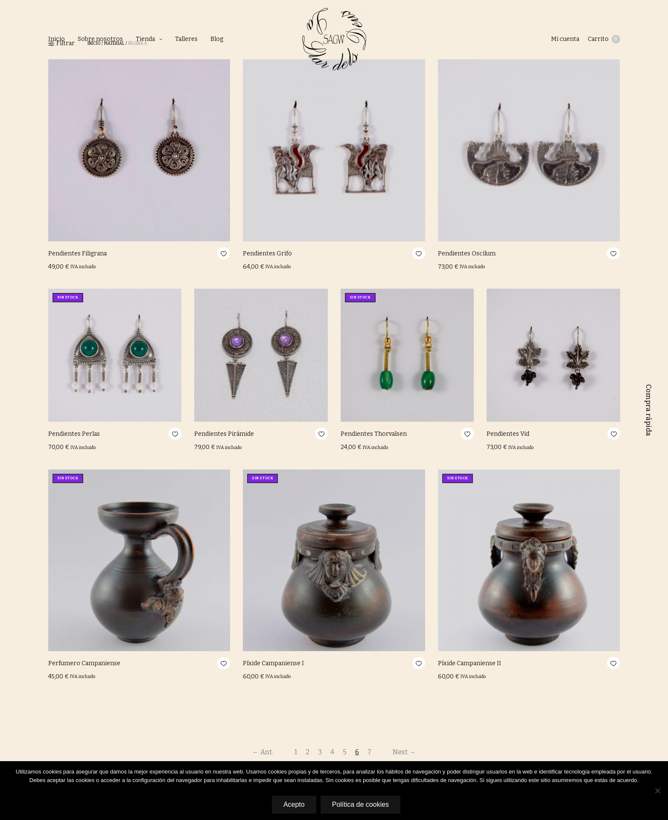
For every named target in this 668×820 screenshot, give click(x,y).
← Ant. (262, 752)
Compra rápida (649, 410)
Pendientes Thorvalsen (374, 434)
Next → (404, 752)
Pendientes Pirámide (224, 434)
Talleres (186, 39)
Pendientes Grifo (267, 253)
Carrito (604, 39)
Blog (216, 39)
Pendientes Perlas (74, 434)
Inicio (56, 39)
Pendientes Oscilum (467, 253)
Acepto (294, 804)
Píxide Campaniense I (273, 663)
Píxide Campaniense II (469, 663)
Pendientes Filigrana (77, 253)
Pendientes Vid (508, 434)
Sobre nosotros (100, 39)
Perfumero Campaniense (84, 663)
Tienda (145, 39)
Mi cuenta (565, 39)
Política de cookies (360, 804)
